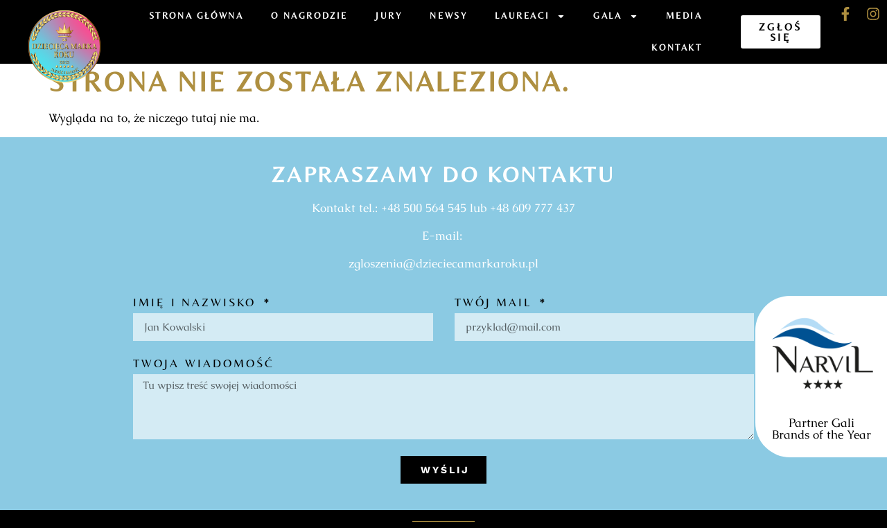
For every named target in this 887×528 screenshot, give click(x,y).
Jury (389, 15)
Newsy (448, 15)
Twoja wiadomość (204, 364)
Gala (615, 16)
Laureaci (530, 16)
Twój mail (496, 303)
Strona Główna (196, 15)
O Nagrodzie (309, 15)
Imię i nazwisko (197, 303)
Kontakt (676, 47)
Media (684, 15)
